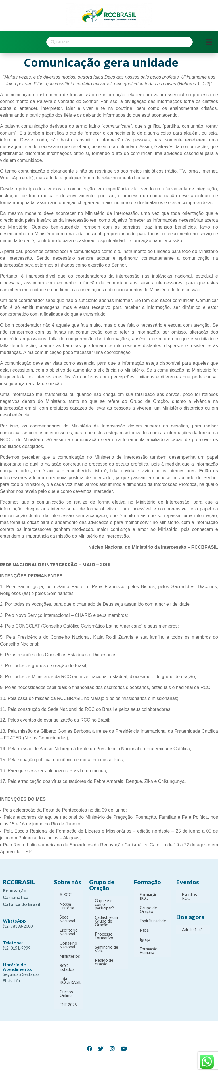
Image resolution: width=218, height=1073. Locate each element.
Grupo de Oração (148, 909)
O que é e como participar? (104, 904)
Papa (144, 930)
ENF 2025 (68, 1004)
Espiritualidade (153, 920)
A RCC (66, 894)
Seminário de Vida (106, 949)
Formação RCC (149, 896)
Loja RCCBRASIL (70, 980)
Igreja (145, 939)
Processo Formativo (104, 936)
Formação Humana (149, 950)
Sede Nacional (67, 919)
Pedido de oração (104, 962)
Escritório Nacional (69, 932)
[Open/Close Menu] (209, 42)
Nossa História (67, 906)
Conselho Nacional (68, 945)
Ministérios (70, 956)
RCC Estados (67, 967)
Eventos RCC (189, 896)
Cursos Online (66, 993)
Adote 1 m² (192, 929)
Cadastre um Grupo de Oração (106, 921)
